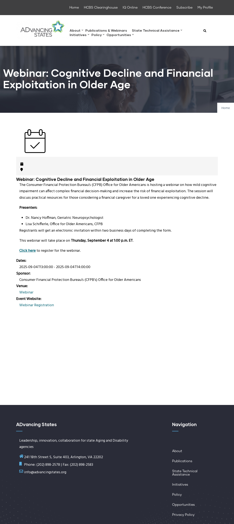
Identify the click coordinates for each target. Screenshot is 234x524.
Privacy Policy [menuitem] (183, 514)
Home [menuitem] (74, 7)
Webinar (26, 292)
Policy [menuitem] (97, 35)
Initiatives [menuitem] (79, 35)
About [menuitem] (76, 31)
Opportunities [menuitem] (120, 35)
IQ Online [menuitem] (130, 7)
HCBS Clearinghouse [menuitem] (101, 7)
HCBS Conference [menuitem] (157, 7)
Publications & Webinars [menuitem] (106, 30)
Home (225, 108)
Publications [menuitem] (182, 461)
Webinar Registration (36, 305)
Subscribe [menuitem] (184, 7)
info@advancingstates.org (45, 472)
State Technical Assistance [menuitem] (157, 31)
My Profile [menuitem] (205, 7)
